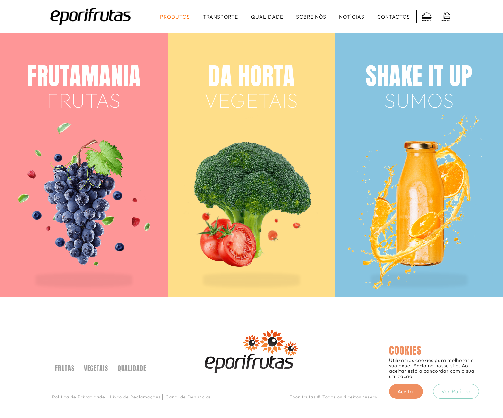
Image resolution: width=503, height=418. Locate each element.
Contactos (393, 16)
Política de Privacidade (78, 397)
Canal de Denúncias (188, 397)
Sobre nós (311, 16)
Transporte (220, 16)
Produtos (175, 16)
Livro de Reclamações (135, 397)
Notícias (351, 16)
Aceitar (406, 391)
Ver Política (456, 391)
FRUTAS (64, 368)
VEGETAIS (96, 368)
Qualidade (267, 16)
